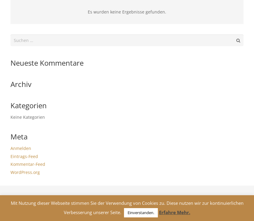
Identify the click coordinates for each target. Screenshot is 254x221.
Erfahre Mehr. (174, 212)
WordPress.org (25, 172)
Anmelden (20, 148)
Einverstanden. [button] (141, 212)
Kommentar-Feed (27, 164)
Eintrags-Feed (24, 156)
